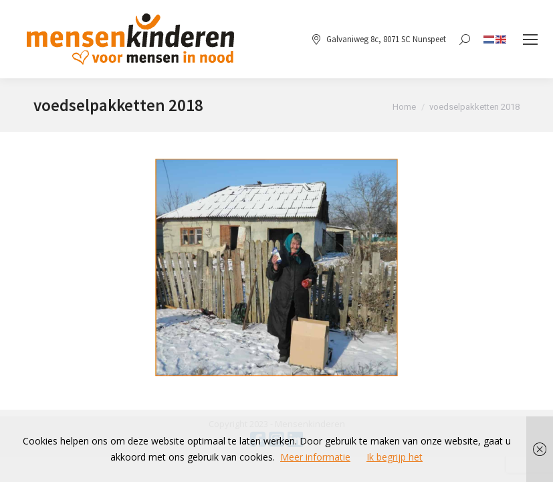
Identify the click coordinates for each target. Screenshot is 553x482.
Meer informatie (315, 457)
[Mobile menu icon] (530, 39)
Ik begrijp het (394, 457)
